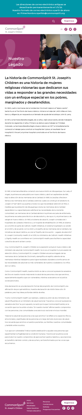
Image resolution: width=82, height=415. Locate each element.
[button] (53, 21)
